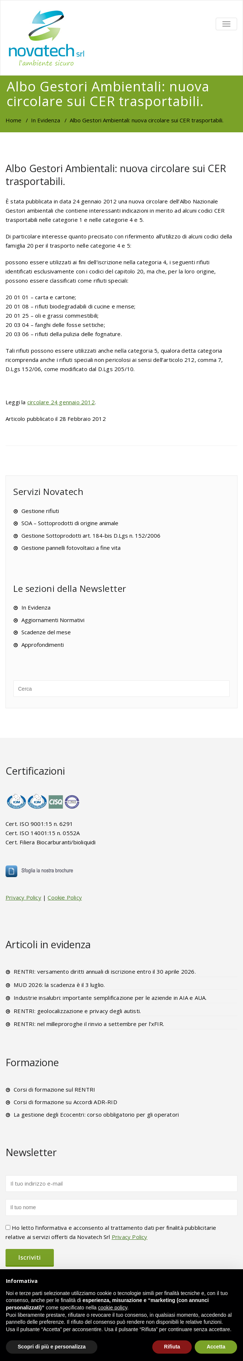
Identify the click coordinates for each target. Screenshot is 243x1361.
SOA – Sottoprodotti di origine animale (69, 523)
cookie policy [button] (112, 1308)
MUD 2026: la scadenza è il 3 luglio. (59, 984)
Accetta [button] (215, 1347)
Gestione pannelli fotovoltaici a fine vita (71, 547)
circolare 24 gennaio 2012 (61, 402)
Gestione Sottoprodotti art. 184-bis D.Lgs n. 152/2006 (90, 535)
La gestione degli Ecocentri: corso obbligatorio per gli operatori (96, 1114)
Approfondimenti (42, 644)
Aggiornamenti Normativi (52, 620)
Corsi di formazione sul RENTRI (54, 1089)
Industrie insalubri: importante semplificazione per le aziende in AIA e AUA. (110, 997)
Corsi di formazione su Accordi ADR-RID (65, 1102)
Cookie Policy (65, 897)
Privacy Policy (23, 897)
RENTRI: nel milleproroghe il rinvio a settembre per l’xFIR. (89, 1023)
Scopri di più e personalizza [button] (52, 1347)
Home (13, 120)
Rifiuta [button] (172, 1347)
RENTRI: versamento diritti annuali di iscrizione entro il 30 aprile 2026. (105, 971)
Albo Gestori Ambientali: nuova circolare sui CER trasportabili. (116, 174)
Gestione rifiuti (40, 510)
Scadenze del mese (46, 632)
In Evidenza (45, 120)
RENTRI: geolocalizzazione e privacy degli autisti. (77, 1011)
